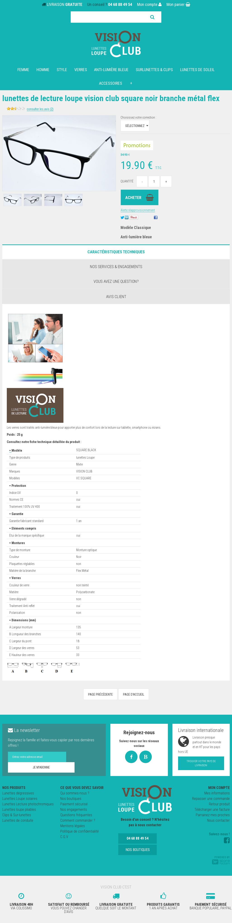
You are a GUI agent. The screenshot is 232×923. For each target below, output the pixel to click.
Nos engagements (73, 809)
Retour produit (219, 804)
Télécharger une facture (212, 809)
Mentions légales (72, 826)
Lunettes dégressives (18, 793)
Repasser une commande (211, 798)
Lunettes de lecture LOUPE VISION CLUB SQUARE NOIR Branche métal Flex (105, 102)
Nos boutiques (70, 798)
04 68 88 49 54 (120, 4)
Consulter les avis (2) (76, 109)
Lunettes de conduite (17, 820)
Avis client (116, 296)
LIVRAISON (64, 4)
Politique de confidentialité (79, 831)
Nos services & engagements (116, 266)
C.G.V (64, 837)
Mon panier (178, 4)
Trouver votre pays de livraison (201, 763)
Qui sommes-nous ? (74, 793)
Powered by (221, 860)
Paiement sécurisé (74, 804)
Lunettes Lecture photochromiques (28, 804)
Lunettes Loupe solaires (19, 798)
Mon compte (149, 4)
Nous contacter (218, 820)
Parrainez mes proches (213, 815)
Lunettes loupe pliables (19, 809)
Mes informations (217, 793)
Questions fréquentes (76, 815)
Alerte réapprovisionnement (138, 210)
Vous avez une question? (116, 281)
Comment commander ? (77, 820)
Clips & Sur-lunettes (16, 815)
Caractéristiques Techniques (116, 251)
